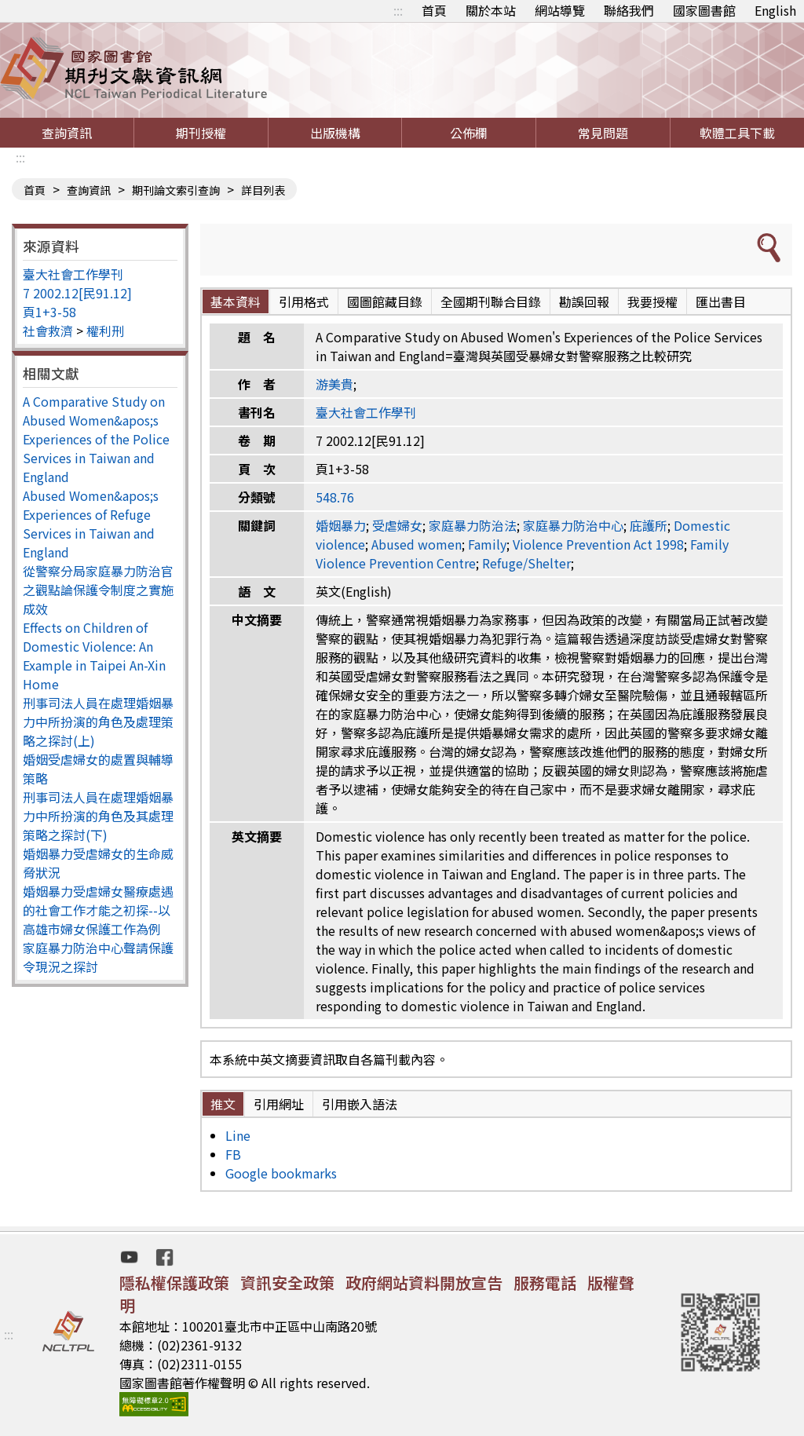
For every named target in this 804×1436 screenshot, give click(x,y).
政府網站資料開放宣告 (423, 1282)
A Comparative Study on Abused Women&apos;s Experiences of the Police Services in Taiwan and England (96, 439)
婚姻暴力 (341, 525)
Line (237, 1135)
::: (398, 10)
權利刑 (105, 330)
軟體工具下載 (737, 132)
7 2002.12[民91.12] (77, 292)
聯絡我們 (629, 10)
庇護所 (648, 525)
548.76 (335, 497)
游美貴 (334, 384)
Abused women (416, 544)
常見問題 (603, 132)
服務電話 (544, 1282)
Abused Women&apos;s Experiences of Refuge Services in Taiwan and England (91, 523)
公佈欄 (469, 132)
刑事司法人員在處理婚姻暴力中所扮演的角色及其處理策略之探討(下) (98, 815)
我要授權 (652, 301)
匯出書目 (721, 301)
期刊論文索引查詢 (176, 190)
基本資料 (235, 301)
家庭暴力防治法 (473, 525)
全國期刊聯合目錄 (490, 301)
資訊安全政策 (287, 1282)
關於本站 (491, 10)
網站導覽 (560, 10)
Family (487, 544)
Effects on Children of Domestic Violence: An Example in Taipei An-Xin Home (94, 655)
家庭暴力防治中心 (573, 525)
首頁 (434, 10)
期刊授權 (201, 132)
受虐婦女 (397, 525)
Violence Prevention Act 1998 (598, 544)
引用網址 (279, 1103)
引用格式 (304, 301)
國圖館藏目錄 (384, 301)
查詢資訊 (67, 132)
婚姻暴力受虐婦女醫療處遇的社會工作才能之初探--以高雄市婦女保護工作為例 (98, 910)
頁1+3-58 (49, 311)
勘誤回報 (584, 301)
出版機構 (335, 132)
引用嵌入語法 (359, 1103)
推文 (223, 1103)
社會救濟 (48, 330)
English (775, 10)
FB (233, 1154)
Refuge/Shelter (526, 563)
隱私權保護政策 (174, 1282)
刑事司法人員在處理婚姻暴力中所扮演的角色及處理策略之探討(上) (98, 721)
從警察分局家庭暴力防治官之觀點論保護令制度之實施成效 (98, 589)
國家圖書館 (704, 10)
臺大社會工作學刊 (73, 274)
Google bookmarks (281, 1173)
